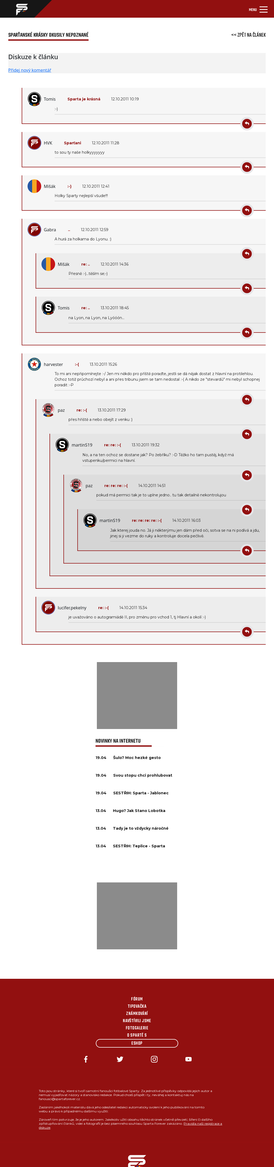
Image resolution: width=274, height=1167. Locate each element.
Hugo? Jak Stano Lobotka (139, 810)
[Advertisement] (137, 695)
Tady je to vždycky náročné (141, 828)
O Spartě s (137, 1035)
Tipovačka (137, 1006)
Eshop (136, 1043)
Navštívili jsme (137, 1021)
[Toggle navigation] (258, 9)
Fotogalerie (137, 1028)
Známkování (137, 1013)
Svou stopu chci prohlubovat (142, 775)
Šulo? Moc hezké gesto (137, 757)
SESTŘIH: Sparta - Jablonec (141, 793)
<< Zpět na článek (248, 35)
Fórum (137, 999)
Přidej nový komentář (29, 70)
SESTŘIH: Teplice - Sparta (139, 846)
